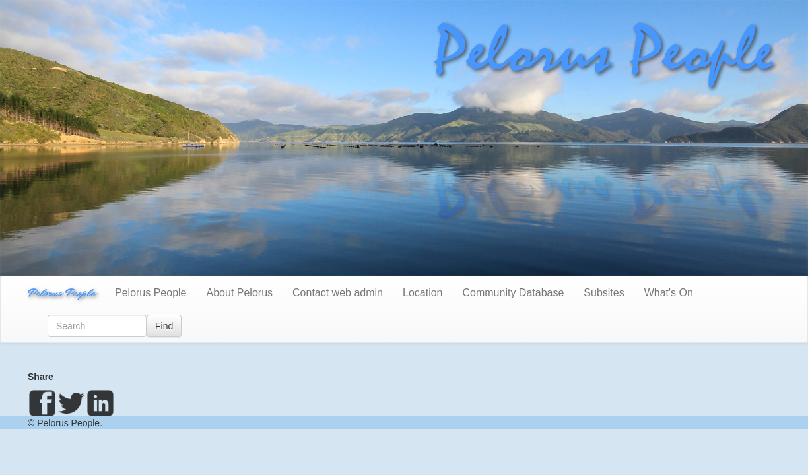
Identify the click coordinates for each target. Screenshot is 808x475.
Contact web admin (337, 292)
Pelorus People (61, 292)
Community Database (513, 292)
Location (423, 292)
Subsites (604, 292)
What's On (668, 292)
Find (164, 326)
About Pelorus (240, 292)
